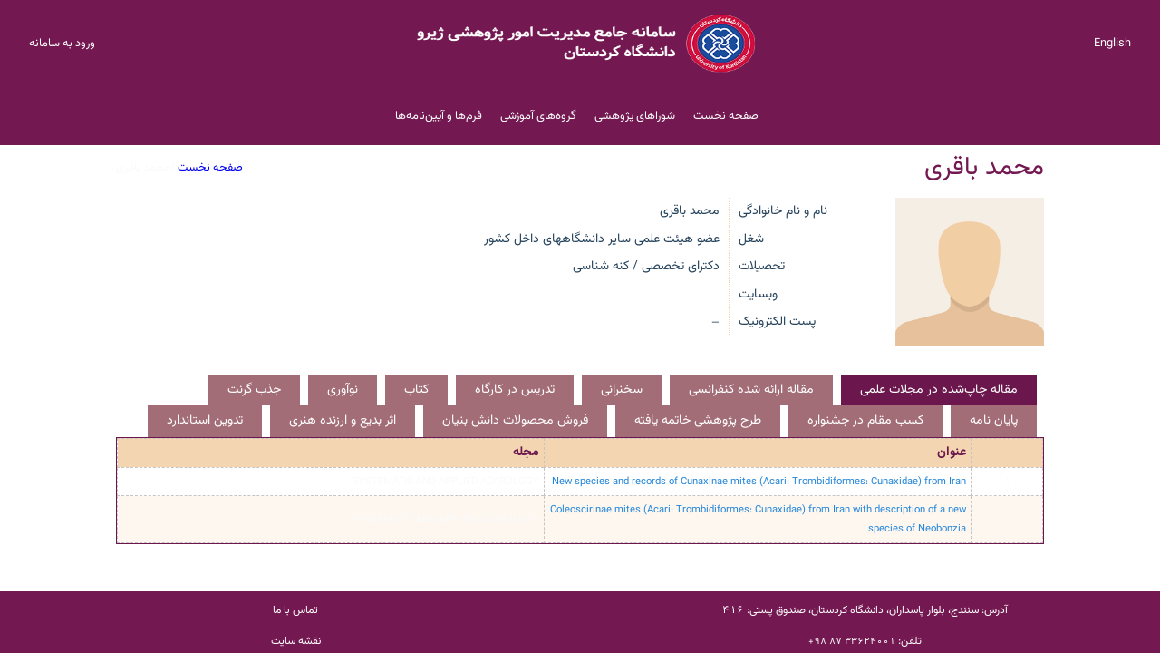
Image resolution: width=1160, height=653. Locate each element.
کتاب (416, 390)
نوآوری (342, 390)
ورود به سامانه (62, 43)
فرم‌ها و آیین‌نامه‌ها (438, 116)
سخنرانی (622, 390)
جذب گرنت (254, 390)
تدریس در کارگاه (515, 390)
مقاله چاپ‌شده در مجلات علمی (939, 390)
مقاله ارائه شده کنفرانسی (751, 390)
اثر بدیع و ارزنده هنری (342, 421)
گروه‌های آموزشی (538, 116)
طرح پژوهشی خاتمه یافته (697, 421)
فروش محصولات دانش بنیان (515, 421)
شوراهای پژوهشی (634, 116)
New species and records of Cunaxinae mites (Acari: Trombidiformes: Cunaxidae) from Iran (759, 481)
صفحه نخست (726, 116)
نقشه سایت (296, 641)
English (1112, 43)
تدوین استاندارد (205, 421)
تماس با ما (295, 610)
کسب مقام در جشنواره (865, 421)
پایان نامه (994, 421)
